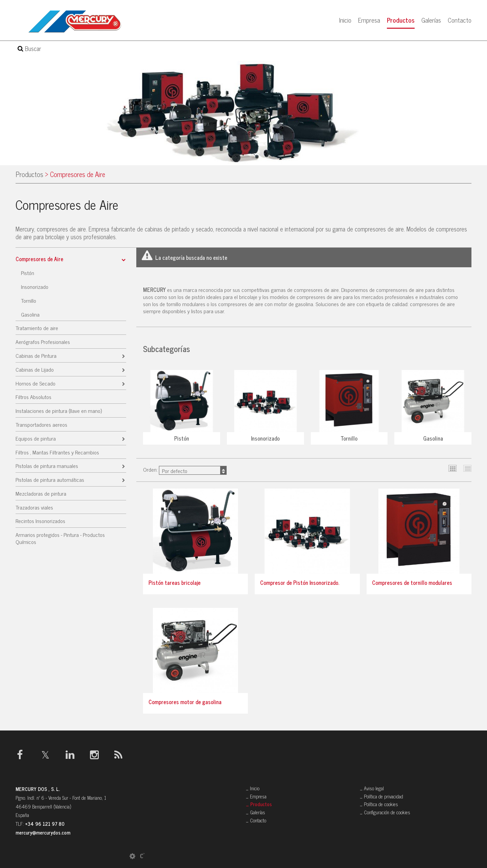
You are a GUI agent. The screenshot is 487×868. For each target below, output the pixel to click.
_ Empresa (256, 796)
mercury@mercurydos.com (43, 832)
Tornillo (28, 300)
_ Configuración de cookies (385, 812)
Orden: (185, 470)
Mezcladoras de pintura (41, 493)
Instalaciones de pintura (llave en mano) (59, 410)
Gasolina (30, 314)
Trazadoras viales (34, 507)
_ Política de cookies (379, 804)
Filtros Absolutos (33, 396)
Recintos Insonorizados (40, 520)
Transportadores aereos (41, 424)
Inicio (345, 20)
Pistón (27, 272)
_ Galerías (255, 812)
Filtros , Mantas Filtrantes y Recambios (57, 452)
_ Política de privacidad (381, 796)
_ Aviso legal (372, 788)
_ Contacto (256, 820)
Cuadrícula (453, 468)
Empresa (369, 20)
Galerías (431, 20)
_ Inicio (252, 788)
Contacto (459, 20)
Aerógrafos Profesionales (43, 341)
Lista (467, 468)
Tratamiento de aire (37, 327)
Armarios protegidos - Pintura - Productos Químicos (60, 538)
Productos (401, 20)
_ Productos (259, 804)
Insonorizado (34, 286)
